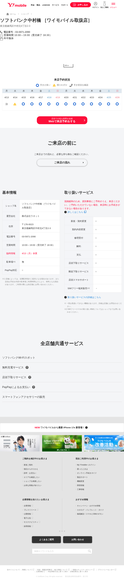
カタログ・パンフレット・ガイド (90, 510)
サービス (55, 5)
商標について (27, 570)
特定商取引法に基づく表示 (58, 571)
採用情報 (27, 526)
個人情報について (60, 570)
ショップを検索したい (33, 481)
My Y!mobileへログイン (86, 465)
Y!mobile (16, 5)
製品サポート (82, 477)
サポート (64, 5)
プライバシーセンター (106, 570)
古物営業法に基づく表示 (79, 571)
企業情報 (27, 506)
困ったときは (82, 469)
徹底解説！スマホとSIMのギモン (90, 514)
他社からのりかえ (31, 469)
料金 (32, 5)
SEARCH (89, 551)
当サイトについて (13, 570)
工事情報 (80, 489)
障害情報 (80, 485)
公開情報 (27, 514)
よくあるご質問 (46, 539)
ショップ (25, 14)
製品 (38, 5)
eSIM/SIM (46, 5)
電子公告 (27, 518)
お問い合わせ (77, 539)
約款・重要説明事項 (44, 570)
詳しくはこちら (75, 212)
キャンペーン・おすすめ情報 (88, 506)
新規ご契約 (28, 465)
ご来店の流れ (62, 162)
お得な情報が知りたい (33, 485)
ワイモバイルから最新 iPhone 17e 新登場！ (62, 427)
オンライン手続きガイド (87, 473)
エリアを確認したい (32, 477)
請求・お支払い (30, 473)
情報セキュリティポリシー (82, 570)
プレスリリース (30, 510)
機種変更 (80, 481)
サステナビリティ (31, 522)
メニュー (113, 7)
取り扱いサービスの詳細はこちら (84, 297)
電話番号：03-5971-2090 (16, 32)
